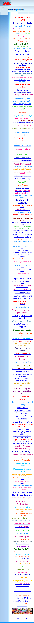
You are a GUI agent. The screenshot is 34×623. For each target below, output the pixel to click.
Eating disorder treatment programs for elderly (22, 431)
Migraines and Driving (22, 296)
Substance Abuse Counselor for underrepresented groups (22, 123)
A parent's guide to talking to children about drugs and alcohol (22, 70)
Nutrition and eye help (22, 495)
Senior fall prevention (22, 422)
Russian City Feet (22, 618)
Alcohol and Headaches (22, 160)
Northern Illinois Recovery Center (22, 234)
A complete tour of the (18, 587)
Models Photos (3, 7)
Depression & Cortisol (22, 278)
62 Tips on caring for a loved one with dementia (22, 375)
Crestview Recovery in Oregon (22, 237)
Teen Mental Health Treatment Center (22, 270)
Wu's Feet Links (22, 616)
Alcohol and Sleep (22, 179)
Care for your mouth (22, 492)
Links (1, 13)
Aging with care (22, 372)
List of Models (3, 11)
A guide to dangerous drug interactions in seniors (22, 379)
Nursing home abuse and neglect (22, 252)
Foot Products (3, 9)
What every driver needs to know (22, 298)
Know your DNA (22, 51)
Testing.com (22, 90)
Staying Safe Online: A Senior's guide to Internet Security (22, 436)
